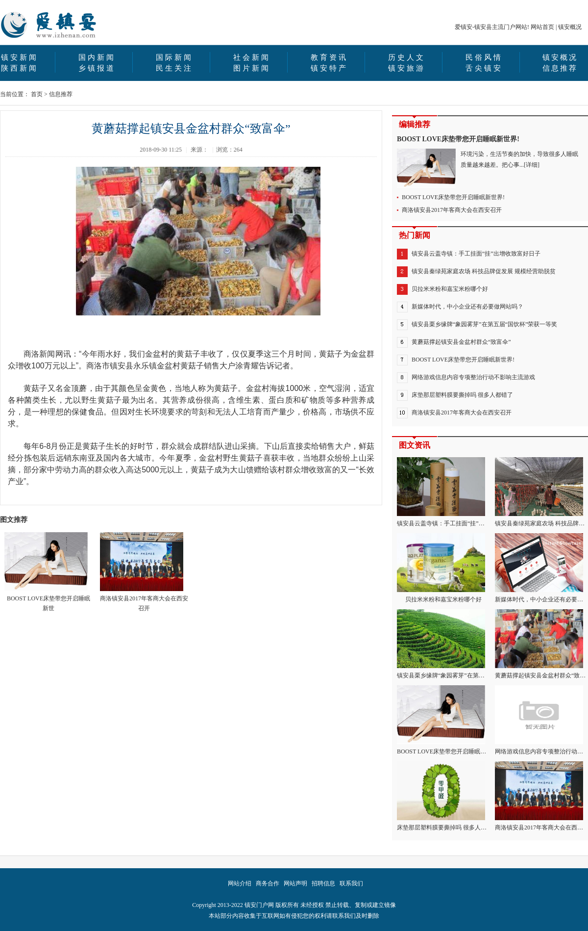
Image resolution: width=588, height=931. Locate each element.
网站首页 (542, 27)
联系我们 (351, 883)
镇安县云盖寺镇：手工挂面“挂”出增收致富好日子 (476, 253)
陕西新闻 (19, 68)
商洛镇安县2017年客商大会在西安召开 (144, 572)
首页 (37, 94)
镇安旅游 (406, 68)
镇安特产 (329, 68)
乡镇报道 (97, 68)
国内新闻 (97, 57)
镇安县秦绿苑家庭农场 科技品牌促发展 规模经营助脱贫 (484, 271)
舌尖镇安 (484, 68)
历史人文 (406, 57)
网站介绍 (239, 883)
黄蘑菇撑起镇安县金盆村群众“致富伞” (461, 341)
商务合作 (267, 883)
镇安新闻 (19, 57)
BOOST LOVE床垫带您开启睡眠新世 (47, 572)
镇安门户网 (259, 905)
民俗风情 (484, 57)
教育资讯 (329, 57)
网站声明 (295, 883)
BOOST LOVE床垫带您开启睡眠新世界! (458, 139)
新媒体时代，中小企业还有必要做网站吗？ (467, 306)
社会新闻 (251, 57)
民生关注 (174, 68)
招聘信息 (323, 883)
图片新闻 (251, 68)
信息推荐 (560, 68)
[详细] (531, 164)
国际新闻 (174, 57)
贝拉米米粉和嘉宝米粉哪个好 (450, 288)
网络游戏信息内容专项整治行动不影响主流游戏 (473, 377)
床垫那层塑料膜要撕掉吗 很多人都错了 (462, 394)
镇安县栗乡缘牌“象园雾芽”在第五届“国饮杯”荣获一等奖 (484, 324)
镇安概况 (570, 27)
